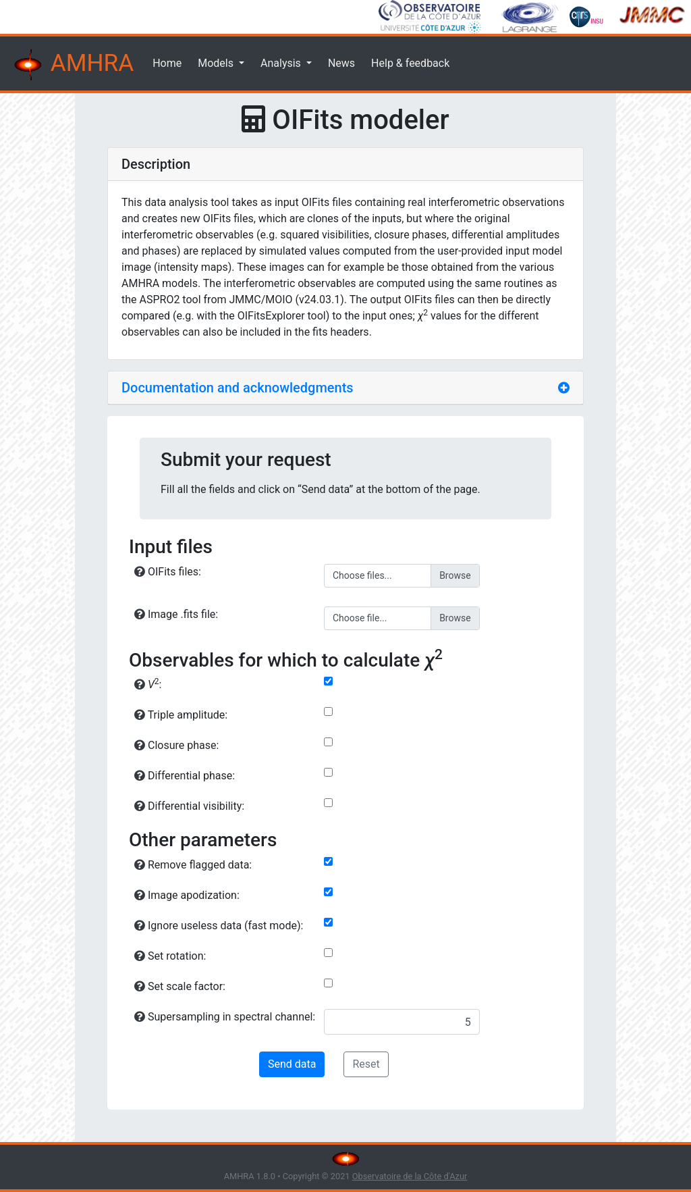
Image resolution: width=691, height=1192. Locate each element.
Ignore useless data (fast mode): (218, 925)
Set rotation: (170, 956)
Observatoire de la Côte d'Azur (410, 1176)
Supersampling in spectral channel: (224, 1016)
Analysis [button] (282, 63)
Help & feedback (410, 63)
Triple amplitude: (180, 714)
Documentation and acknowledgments (237, 388)
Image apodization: (187, 895)
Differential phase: (184, 775)
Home (167, 63)
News (341, 63)
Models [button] (217, 63)
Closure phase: (176, 745)
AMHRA (72, 65)
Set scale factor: (179, 986)
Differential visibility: (189, 806)
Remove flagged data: (193, 864)
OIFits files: (167, 571)
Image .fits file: (176, 614)
